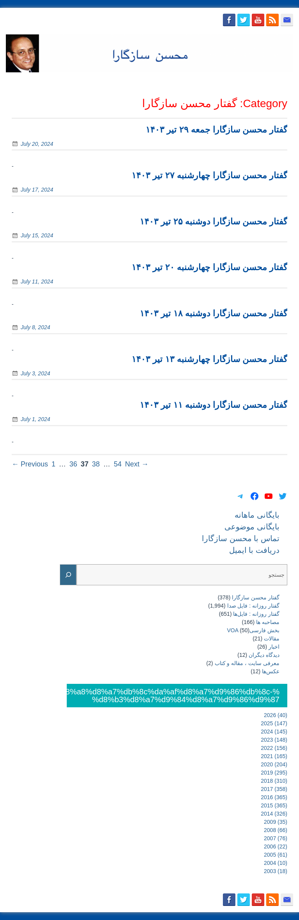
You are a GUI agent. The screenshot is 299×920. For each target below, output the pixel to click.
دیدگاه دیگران (264, 655)
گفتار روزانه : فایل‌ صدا (253, 606)
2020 (274, 764)
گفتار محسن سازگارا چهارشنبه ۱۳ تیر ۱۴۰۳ (209, 359)
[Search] (68, 575)
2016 (274, 797)
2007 (275, 838)
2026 (275, 715)
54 (117, 464)
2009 (275, 822)
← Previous (30, 464)
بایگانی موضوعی (155, 82)
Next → (136, 464)
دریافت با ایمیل (270, 82)
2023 (274, 740)
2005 (275, 855)
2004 (275, 863)
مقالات (271, 638)
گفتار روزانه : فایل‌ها (256, 614)
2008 (275, 830)
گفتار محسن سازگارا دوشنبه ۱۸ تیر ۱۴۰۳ (213, 313)
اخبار (274, 647)
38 (96, 464)
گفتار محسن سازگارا (255, 597)
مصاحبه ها (267, 622)
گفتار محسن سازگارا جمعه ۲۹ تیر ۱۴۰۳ (216, 130)
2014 (274, 814)
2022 (274, 748)
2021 (274, 756)
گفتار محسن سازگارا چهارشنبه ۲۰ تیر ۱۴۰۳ (209, 267)
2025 (274, 723)
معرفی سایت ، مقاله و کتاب (247, 663)
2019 (274, 772)
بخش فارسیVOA (253, 630)
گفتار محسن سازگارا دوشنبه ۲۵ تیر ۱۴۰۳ (213, 221)
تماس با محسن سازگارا (214, 82)
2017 (274, 789)
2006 (275, 846)
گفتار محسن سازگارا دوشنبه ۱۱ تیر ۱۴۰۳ (213, 405)
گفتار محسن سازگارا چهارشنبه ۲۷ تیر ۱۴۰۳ (209, 175)
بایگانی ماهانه (108, 82)
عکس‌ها (270, 671)
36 (73, 464)
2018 (274, 781)
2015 (274, 805)
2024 (274, 731)
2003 (275, 871)
